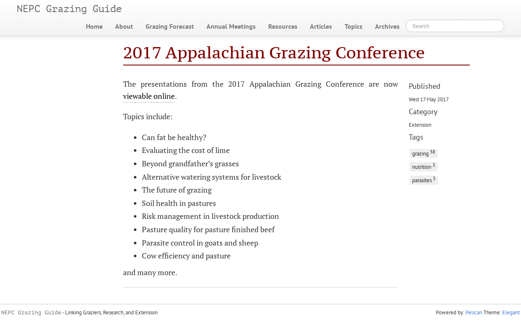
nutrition (423, 166)
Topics (353, 26)
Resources (282, 26)
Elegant (511, 312)
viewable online (149, 96)
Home (94, 26)
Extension (420, 124)
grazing (423, 153)
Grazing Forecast (170, 26)
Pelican (474, 312)
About (124, 26)
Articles (321, 26)
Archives (387, 26)
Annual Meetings (231, 26)
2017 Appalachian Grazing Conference (274, 52)
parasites (423, 179)
